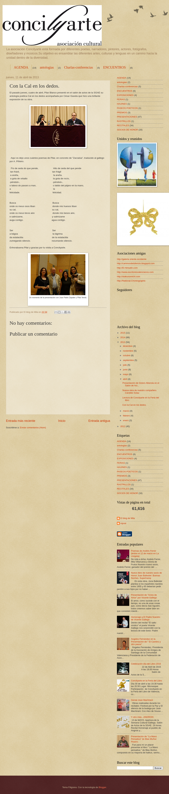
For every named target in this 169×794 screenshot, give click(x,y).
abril (125, 379)
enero (126, 420)
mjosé (123, 523)
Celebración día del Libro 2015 (146, 664)
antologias (47, 67)
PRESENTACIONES (127, 116)
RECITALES (123, 125)
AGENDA (21, 67)
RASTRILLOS (124, 121)
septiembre (128, 360)
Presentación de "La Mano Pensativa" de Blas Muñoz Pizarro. (144, 739)
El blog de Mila (127, 518)
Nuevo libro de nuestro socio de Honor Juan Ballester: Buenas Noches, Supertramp (146, 575)
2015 (123, 333)
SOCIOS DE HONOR (127, 129)
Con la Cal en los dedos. (134, 405)
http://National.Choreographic (131, 280)
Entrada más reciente (20, 421)
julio (125, 365)
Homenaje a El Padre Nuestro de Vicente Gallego (145, 618)
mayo (126, 374)
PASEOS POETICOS (127, 108)
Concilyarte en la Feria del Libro (146, 680)
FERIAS (121, 99)
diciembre (128, 346)
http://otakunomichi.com (128, 276)
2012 (123, 426)
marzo (126, 411)
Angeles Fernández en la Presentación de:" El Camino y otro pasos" (146, 642)
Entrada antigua (99, 421)
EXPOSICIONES (125, 95)
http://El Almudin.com (127, 268)
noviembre (128, 351)
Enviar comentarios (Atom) (33, 427)
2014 (123, 337)
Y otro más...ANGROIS (142, 717)
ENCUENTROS (114, 67)
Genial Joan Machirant (142, 700)
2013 (123, 342)
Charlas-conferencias (78, 67)
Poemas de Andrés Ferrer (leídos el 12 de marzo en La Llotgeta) (145, 553)
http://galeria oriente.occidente (131, 259)
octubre (127, 355)
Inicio (61, 421)
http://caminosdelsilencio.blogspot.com (135, 263)
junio (125, 369)
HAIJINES (122, 104)
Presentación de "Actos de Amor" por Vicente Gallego (144, 596)
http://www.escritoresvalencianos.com (135, 272)
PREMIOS (122, 112)
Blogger (102, 787)
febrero (126, 415)
